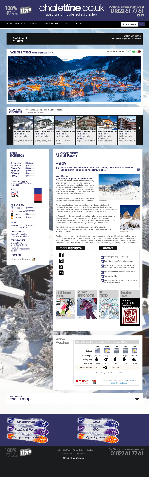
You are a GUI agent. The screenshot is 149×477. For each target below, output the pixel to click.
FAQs (96, 429)
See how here (81, 454)
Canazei (130, 381)
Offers (34, 24)
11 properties (41, 110)
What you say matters (25, 437)
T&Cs (96, 422)
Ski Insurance (26, 422)
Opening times (96, 437)
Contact (68, 24)
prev (9, 128)
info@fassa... (127, 305)
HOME (10, 24)
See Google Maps (21, 259)
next (139, 128)
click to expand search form (126, 39)
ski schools (87, 294)
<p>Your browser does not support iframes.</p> (107, 358)
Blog (79, 24)
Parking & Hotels (26, 429)
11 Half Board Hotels (35, 112)
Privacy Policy (78, 450)
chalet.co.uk (78, 458)
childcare (65, 293)
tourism (130, 293)
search (20, 38)
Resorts (20, 24)
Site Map (66, 450)
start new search (132, 36)
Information (51, 24)
